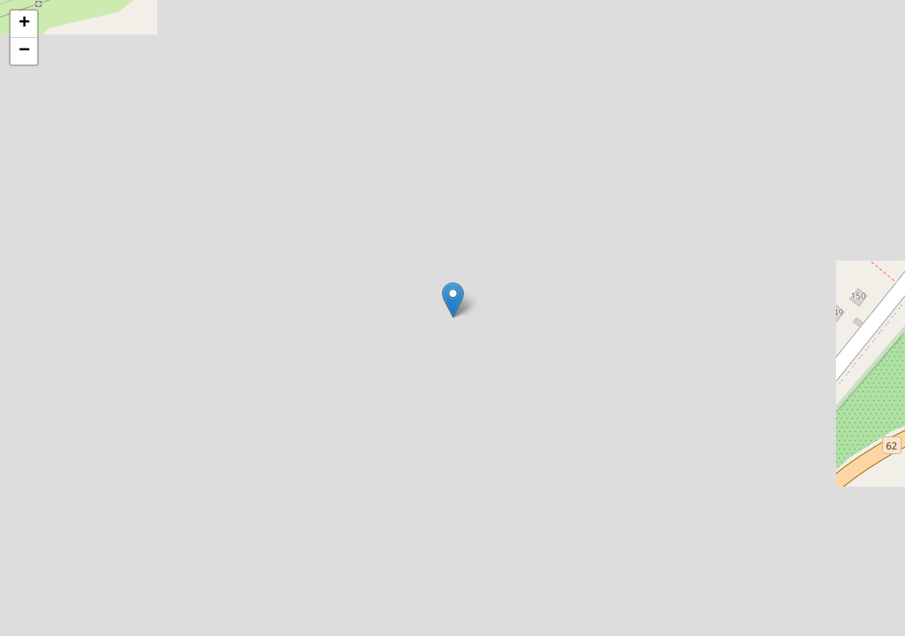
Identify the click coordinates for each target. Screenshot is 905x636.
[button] (453, 300)
